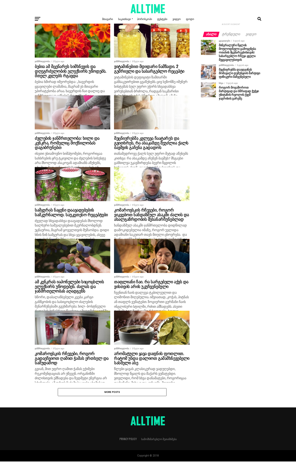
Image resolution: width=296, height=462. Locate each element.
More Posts (112, 392)
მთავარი (107, 19)
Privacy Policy (128, 439)
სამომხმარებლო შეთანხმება (159, 439)
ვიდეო (177, 19)
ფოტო (190, 19)
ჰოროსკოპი (144, 19)
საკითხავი (124, 19)
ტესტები (162, 19)
